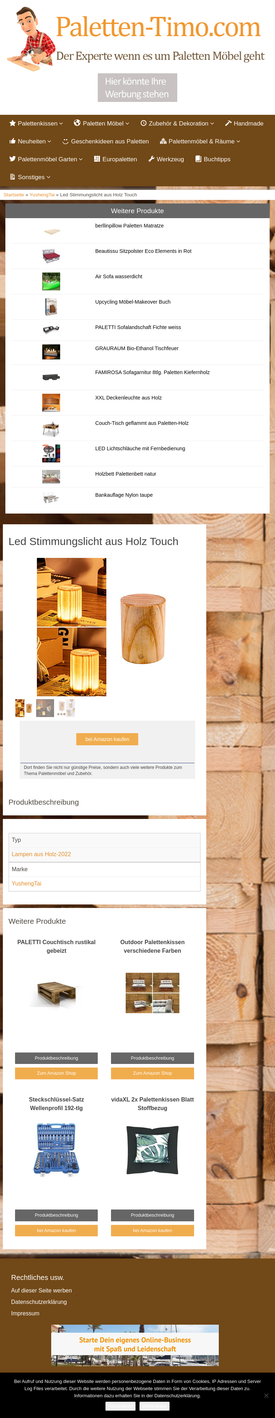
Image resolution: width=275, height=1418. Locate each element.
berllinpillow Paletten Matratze (129, 226)
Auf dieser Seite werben (41, 1290)
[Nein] (266, 1395)
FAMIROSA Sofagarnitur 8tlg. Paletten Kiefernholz (152, 372)
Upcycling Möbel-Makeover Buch (132, 302)
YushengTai (41, 194)
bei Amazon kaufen (107, 739)
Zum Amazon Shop (56, 1073)
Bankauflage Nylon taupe (124, 495)
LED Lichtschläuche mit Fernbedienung (140, 448)
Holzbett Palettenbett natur (125, 474)
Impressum (25, 1313)
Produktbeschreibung (56, 1058)
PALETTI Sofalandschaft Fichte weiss (138, 327)
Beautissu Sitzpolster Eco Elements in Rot (143, 251)
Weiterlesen (154, 1406)
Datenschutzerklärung (39, 1302)
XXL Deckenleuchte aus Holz (128, 398)
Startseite (14, 194)
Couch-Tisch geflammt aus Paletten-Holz (142, 423)
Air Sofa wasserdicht (118, 276)
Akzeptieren (120, 1406)
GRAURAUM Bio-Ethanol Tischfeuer (137, 348)
